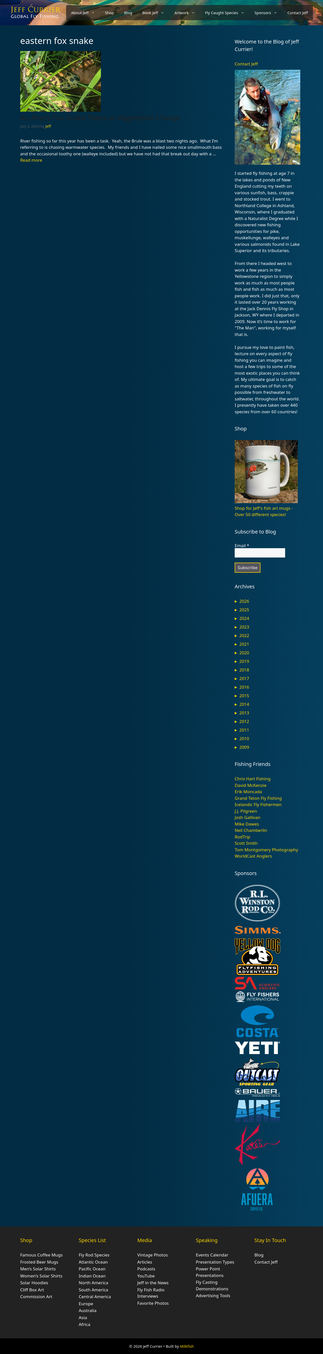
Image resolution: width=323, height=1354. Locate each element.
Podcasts (146, 1269)
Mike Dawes (247, 824)
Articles (144, 1262)
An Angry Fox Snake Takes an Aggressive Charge (100, 117)
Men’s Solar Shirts (38, 1269)
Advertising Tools (213, 1295)
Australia (87, 1310)
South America (93, 1290)
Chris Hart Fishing (253, 779)
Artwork (187, 12)
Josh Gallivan (247, 817)
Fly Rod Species (94, 1255)
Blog (128, 12)
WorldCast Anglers (253, 856)
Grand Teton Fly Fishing (258, 798)
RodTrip (242, 837)
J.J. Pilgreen (246, 811)
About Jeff (85, 12)
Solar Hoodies (34, 1283)
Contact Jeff (297, 12)
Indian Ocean (92, 1276)
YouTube (146, 1276)
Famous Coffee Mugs (41, 1255)
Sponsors (268, 12)
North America (93, 1283)
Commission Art (36, 1296)
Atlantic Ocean (93, 1262)
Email (242, 545)
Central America (95, 1296)
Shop (109, 12)
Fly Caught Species (227, 12)
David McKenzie (250, 785)
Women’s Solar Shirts (41, 1276)
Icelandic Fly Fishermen (258, 804)
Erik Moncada (248, 791)
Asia (83, 1317)
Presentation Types (215, 1262)
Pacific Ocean (92, 1269)
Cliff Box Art (32, 1290)
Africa (84, 1324)
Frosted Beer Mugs (39, 1262)
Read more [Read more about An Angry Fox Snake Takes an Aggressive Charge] (31, 160)
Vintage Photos (152, 1255)
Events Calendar (212, 1255)
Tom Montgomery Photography (266, 850)
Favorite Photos (153, 1303)
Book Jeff (156, 12)
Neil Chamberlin (251, 830)
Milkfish (187, 1346)
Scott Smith (246, 843)
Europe (86, 1304)
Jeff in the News (153, 1283)
